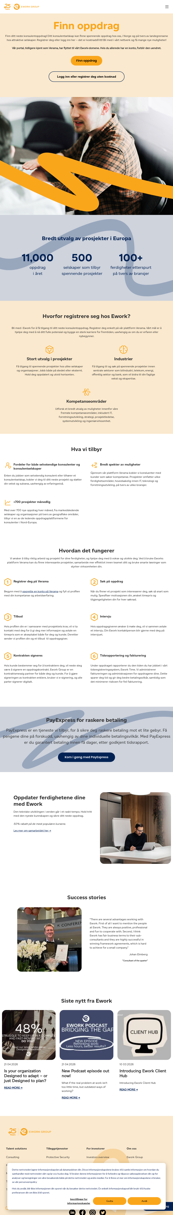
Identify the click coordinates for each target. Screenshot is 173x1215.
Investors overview (97, 1157)
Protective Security (58, 1157)
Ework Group (135, 1157)
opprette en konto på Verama (40, 591)
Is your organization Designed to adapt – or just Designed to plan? (25, 1075)
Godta (109, 1201)
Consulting (12, 1157)
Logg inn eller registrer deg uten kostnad (86, 76)
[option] (86, 941)
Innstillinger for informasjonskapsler (78, 1201)
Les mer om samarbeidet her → (32, 830)
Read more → (13, 1087)
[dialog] (86, 1186)
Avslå (144, 1201)
